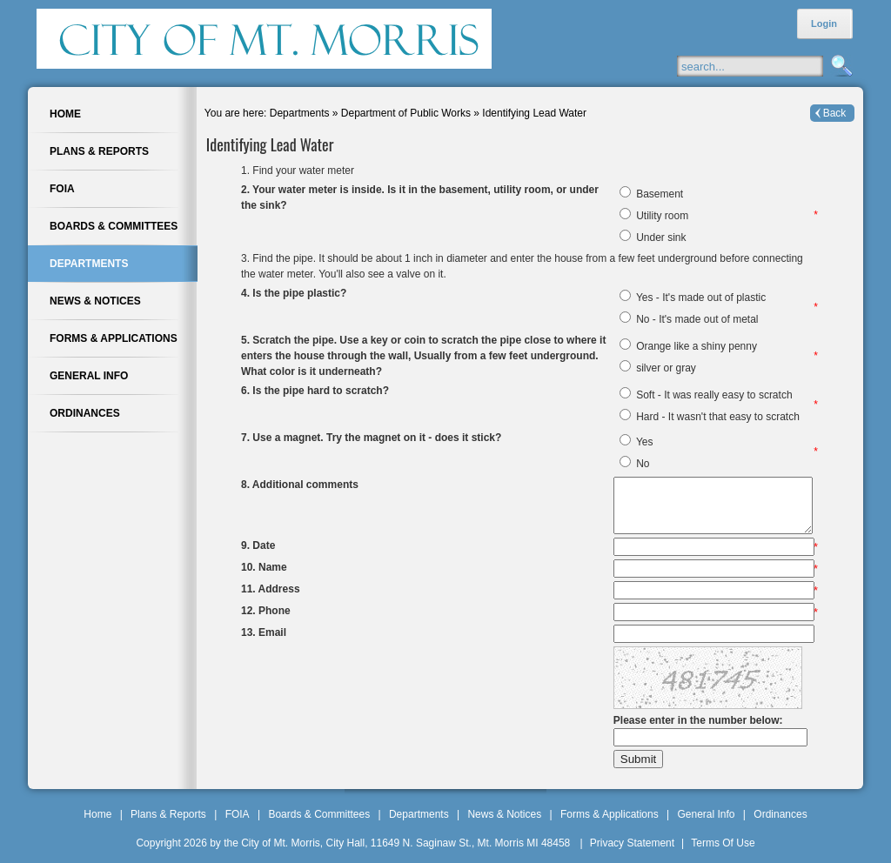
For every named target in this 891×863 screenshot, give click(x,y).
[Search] (767, 66)
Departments (419, 814)
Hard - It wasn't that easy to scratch (718, 417)
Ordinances (780, 814)
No (642, 464)
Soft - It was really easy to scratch (714, 395)
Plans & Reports (168, 814)
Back (835, 113)
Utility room (662, 216)
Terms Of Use (722, 843)
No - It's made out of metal (697, 319)
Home (97, 814)
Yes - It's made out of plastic (701, 297)
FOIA (237, 814)
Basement (659, 194)
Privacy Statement (632, 843)
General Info (705, 814)
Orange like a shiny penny (696, 346)
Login (824, 23)
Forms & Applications (609, 814)
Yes (644, 442)
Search (839, 66)
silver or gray (666, 368)
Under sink (661, 237)
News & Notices (504, 814)
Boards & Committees (319, 814)
